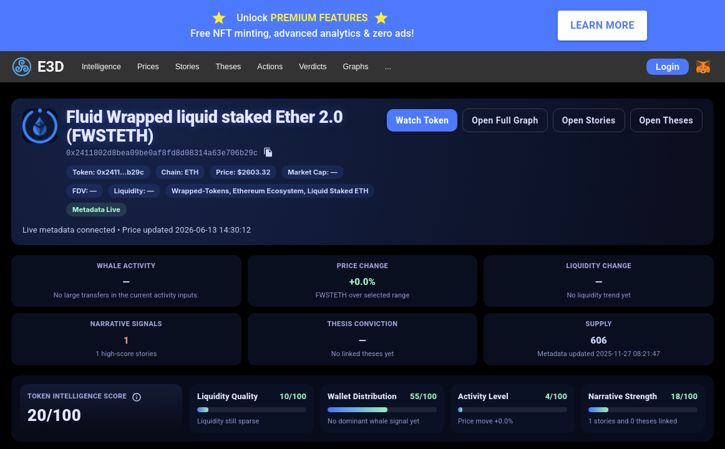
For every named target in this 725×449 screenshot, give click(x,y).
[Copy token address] (268, 152)
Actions (270, 66)
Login (667, 67)
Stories (187, 66)
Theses (228, 66)
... (387, 66)
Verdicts (312, 66)
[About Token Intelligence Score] (136, 397)
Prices (148, 66)
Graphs (356, 66)
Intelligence (101, 66)
